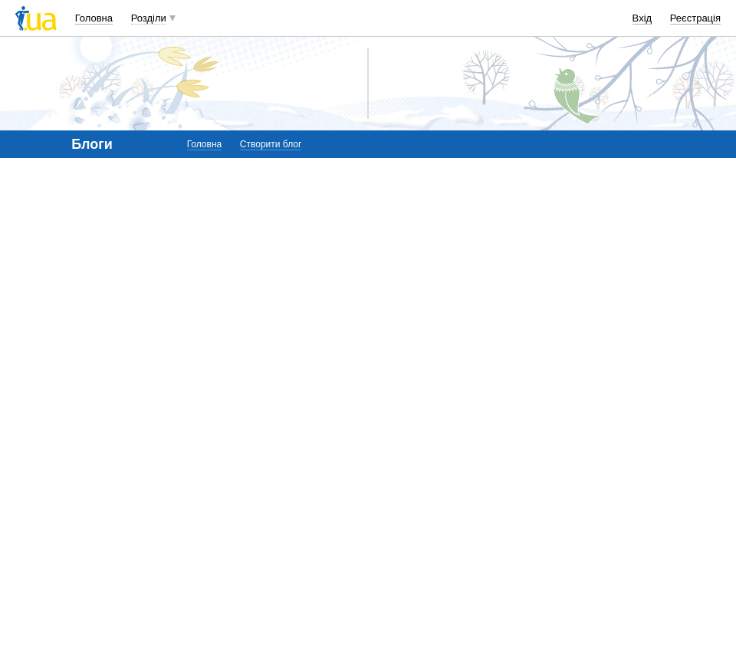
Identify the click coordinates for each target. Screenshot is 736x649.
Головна (94, 18)
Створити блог (271, 144)
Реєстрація (695, 18)
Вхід (642, 18)
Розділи (148, 18)
